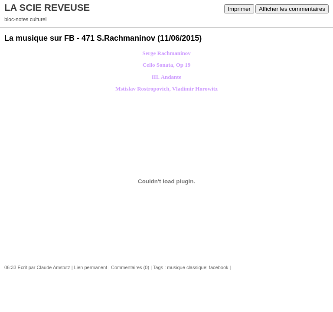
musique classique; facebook (197, 267)
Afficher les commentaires (292, 9)
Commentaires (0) (130, 267)
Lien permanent (90, 267)
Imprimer (239, 9)
